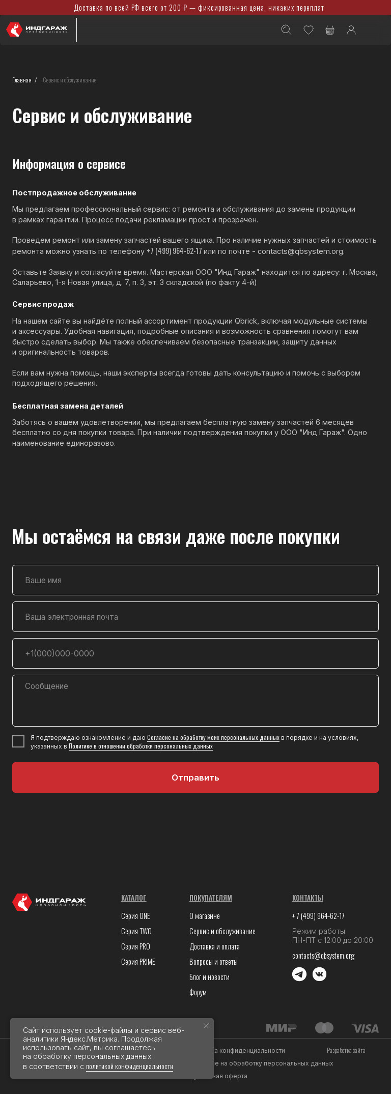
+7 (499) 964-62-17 (175, 250)
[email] (195, 616)
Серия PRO (135, 946)
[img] (376, 30)
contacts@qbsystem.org (323, 955)
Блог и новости (209, 976)
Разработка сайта (346, 1050)
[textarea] (195, 701)
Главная (22, 79)
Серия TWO (136, 931)
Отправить (195, 777)
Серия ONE (135, 915)
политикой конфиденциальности (129, 1065)
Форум (198, 992)
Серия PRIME (138, 961)
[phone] (195, 653)
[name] (195, 580)
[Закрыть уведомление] (206, 1026)
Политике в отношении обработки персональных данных (141, 745)
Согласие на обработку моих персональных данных (213, 737)
